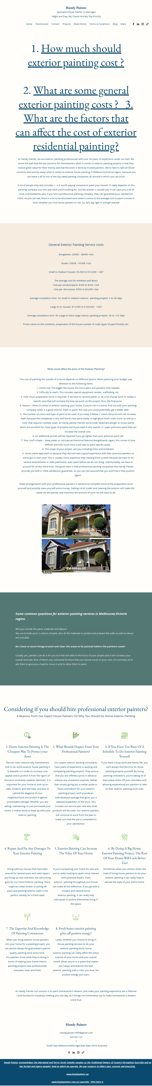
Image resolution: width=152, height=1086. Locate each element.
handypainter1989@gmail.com (76, 1032)
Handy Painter (76, 7)
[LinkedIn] (138, 24)
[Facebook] (133, 24)
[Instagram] (142, 24)
